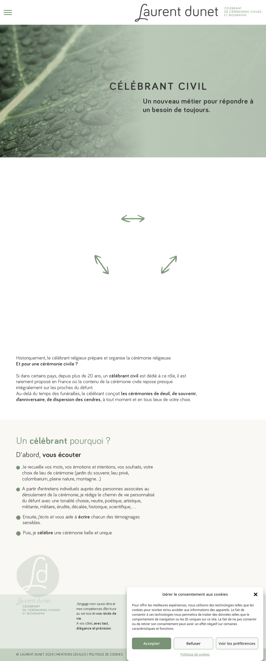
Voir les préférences (237, 653)
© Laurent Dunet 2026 (35, 654)
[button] (255, 604)
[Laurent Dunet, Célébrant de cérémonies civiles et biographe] (38, 608)
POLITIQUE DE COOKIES (106, 654)
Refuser (193, 653)
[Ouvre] (8, 12)
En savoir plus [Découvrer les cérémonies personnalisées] (210, 447)
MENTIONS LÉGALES (71, 654)
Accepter (151, 653)
